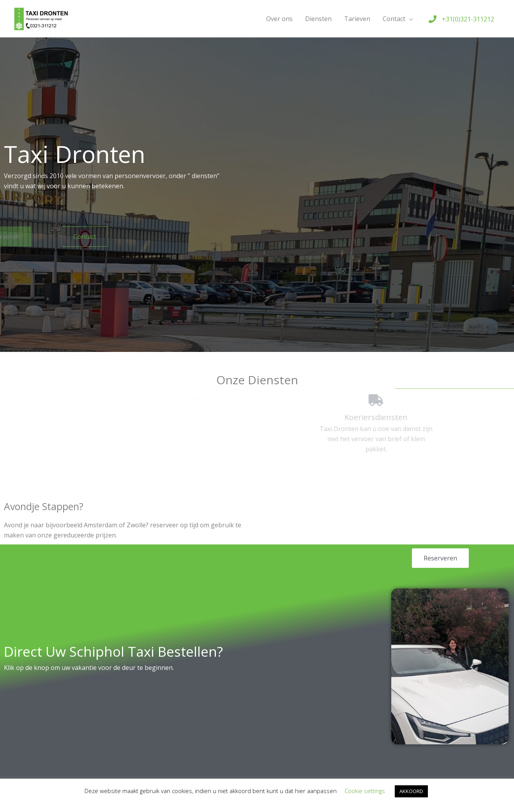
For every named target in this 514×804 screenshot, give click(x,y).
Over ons (279, 18)
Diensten (318, 18)
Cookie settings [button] (364, 791)
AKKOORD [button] (411, 791)
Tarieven (357, 18)
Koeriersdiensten (341, 417)
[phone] (461, 19)
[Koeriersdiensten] (341, 400)
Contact (394, 18)
